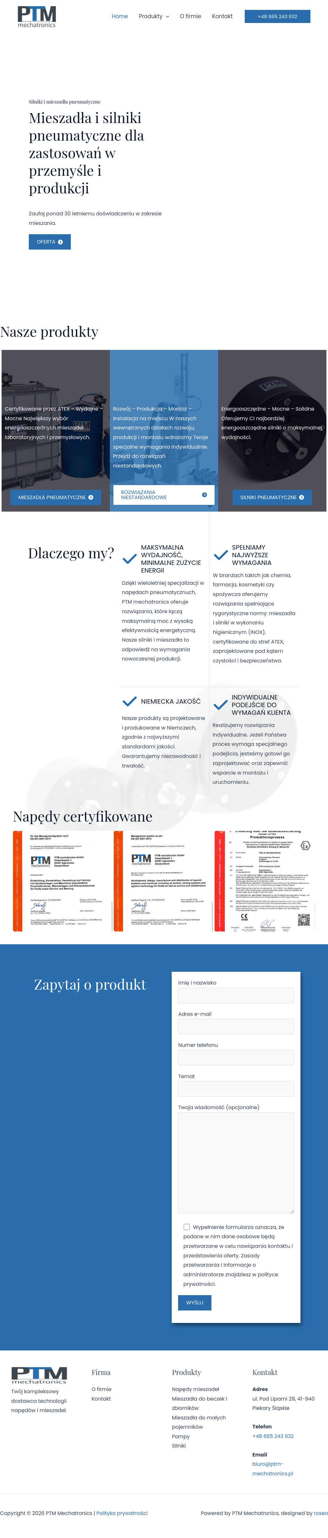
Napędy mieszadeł (195, 1394)
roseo (321, 1518)
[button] (277, 16)
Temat (236, 1087)
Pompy (181, 1442)
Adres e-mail (236, 1023)
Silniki (179, 1451)
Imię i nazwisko (236, 991)
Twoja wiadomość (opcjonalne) (236, 1164)
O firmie (190, 16)
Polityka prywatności (122, 1518)
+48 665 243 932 (273, 1441)
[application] (166, 16)
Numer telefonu (236, 1055)
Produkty (154, 16)
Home (120, 16)
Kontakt (222, 16)
